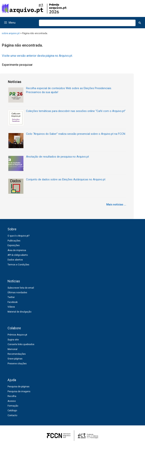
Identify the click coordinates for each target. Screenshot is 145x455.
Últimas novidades (17, 292)
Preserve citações (17, 363)
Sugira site (13, 339)
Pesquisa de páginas (18, 386)
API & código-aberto (18, 255)
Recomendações (17, 354)
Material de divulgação (19, 311)
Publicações (14, 240)
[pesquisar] (87, 23)
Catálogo (12, 410)
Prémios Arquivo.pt (17, 334)
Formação (13, 405)
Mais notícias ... (116, 204)
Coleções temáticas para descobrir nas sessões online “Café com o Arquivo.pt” (76, 111)
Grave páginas (15, 358)
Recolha (12, 396)
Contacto (12, 415)
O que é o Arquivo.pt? (18, 235)
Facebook (13, 302)
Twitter (11, 297)
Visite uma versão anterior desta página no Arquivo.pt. (37, 55)
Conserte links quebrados (21, 344)
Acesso (12, 401)
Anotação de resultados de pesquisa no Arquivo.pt (57, 156)
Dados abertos (15, 259)
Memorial (12, 349)
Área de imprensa (17, 250)
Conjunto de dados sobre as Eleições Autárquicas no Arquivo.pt (65, 179)
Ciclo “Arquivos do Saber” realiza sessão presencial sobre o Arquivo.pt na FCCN (75, 134)
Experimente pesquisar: (17, 65)
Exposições (14, 245)
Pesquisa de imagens (19, 391)
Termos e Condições (18, 264)
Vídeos (11, 307)
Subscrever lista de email (21, 287)
